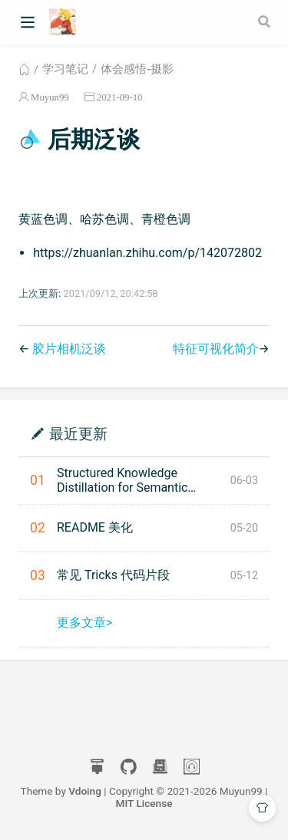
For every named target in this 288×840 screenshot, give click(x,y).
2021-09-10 (120, 97)
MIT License (144, 803)
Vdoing (84, 791)
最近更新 (78, 433)
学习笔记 (65, 69)
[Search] (266, 21)
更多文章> (84, 622)
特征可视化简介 (216, 348)
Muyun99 (50, 97)
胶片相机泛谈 (69, 348)
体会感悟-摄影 (137, 69)
